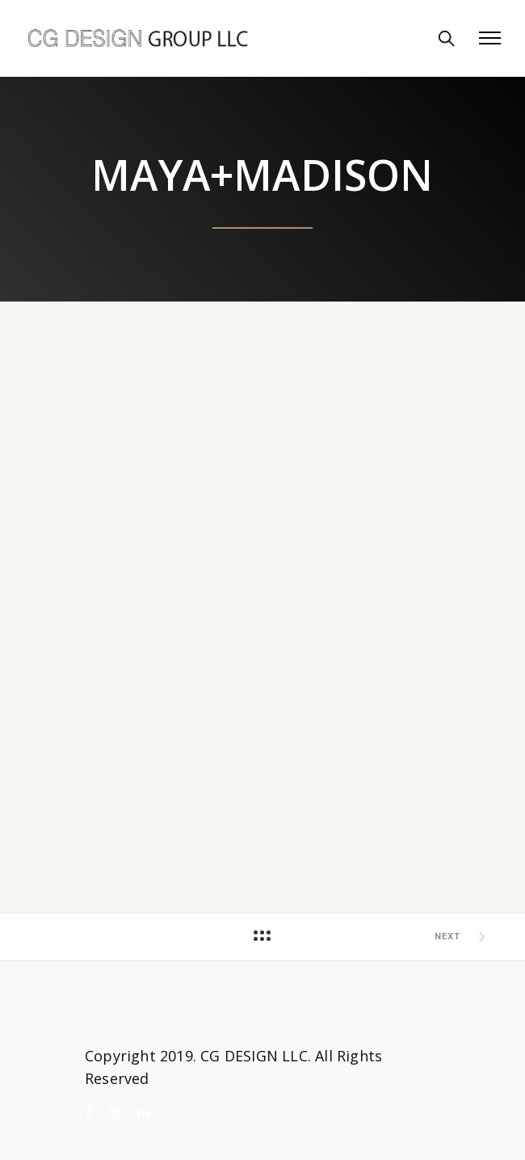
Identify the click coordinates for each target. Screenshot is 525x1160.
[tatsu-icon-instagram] (117, 1113)
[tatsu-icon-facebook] (91, 1113)
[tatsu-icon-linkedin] (143, 1113)
